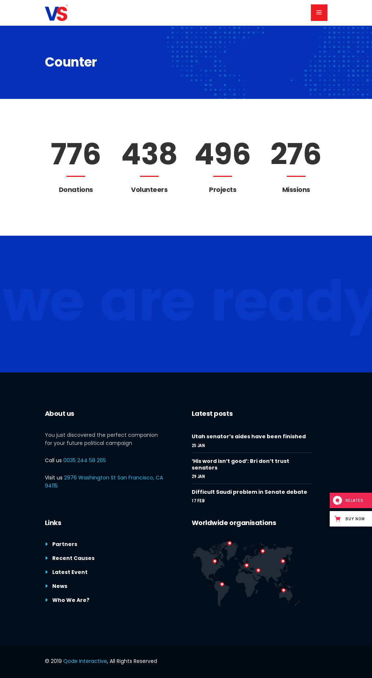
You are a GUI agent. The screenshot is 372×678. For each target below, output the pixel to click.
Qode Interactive (85, 661)
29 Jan (198, 476)
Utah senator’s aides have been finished (249, 436)
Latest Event (70, 572)
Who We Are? (70, 600)
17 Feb (198, 500)
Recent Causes (73, 558)
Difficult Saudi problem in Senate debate (249, 492)
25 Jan (198, 445)
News (59, 586)
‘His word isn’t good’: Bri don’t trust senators (240, 464)
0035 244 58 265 (84, 460)
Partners (64, 544)
